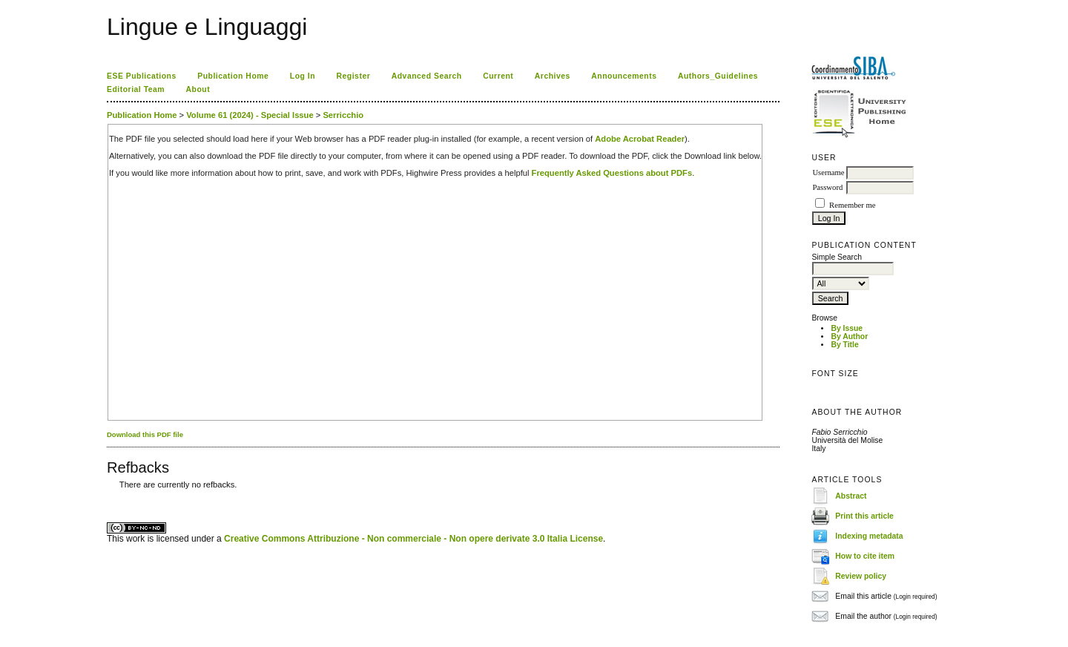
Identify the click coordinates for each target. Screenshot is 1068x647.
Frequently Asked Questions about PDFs (612, 172)
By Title (844, 345)
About (198, 89)
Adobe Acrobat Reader (640, 138)
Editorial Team (136, 89)
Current (498, 76)
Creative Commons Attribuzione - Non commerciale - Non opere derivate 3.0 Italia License (413, 538)
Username (828, 172)
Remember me (852, 205)
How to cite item (864, 556)
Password (827, 187)
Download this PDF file (145, 434)
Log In (302, 76)
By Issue (847, 328)
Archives (552, 76)
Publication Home (232, 76)
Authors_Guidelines (718, 76)
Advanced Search (427, 76)
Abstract (850, 496)
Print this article (864, 516)
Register (354, 76)
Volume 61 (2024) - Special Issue (249, 115)
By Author (849, 336)
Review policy (860, 576)
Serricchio (343, 115)
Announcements (623, 76)
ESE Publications (142, 76)
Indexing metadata (869, 536)
